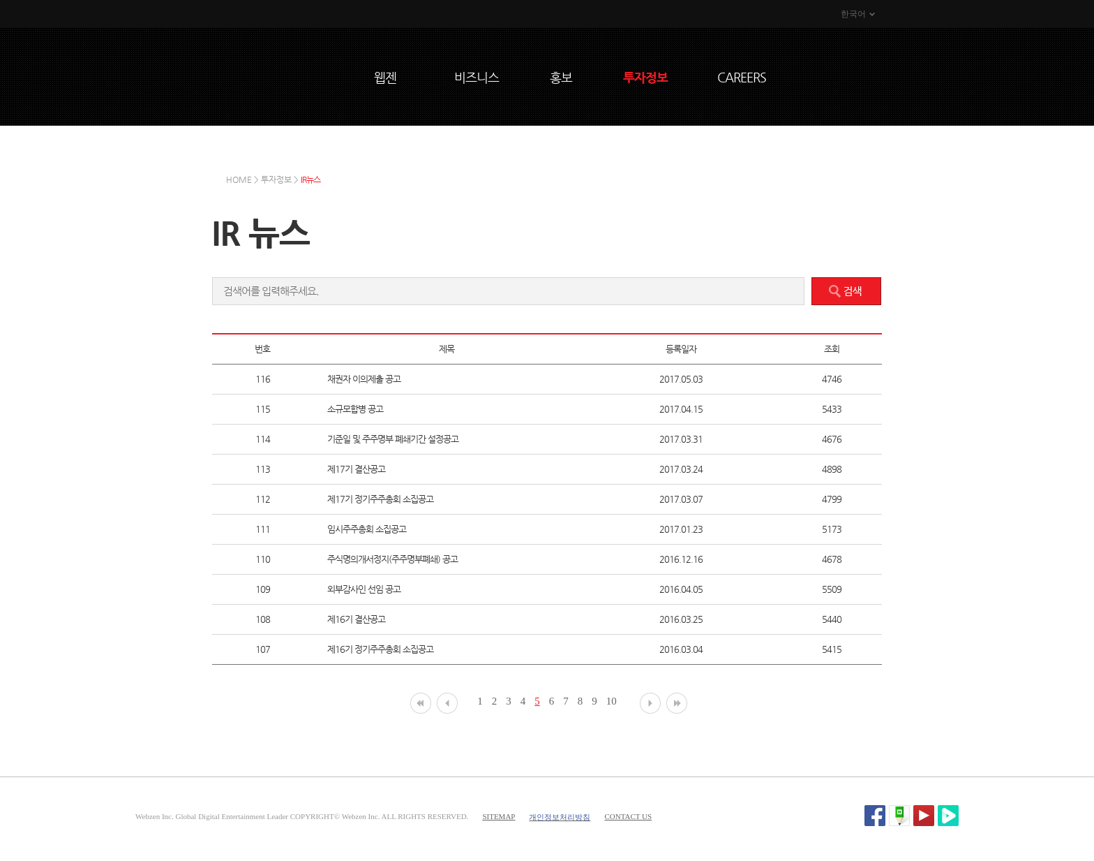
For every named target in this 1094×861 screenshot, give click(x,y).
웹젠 (385, 77)
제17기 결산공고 (356, 469)
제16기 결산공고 (356, 619)
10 (611, 701)
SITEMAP (498, 816)
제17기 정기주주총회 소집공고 (380, 499)
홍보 (561, 77)
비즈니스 (476, 77)
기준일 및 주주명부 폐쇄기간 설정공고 (392, 439)
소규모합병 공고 (355, 409)
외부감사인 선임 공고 (363, 589)
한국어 (853, 14)
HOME (239, 179)
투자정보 (645, 77)
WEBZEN (303, 75)
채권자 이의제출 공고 (363, 379)
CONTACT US (628, 816)
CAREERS (741, 77)
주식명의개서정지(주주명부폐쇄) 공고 (392, 559)
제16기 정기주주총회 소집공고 (380, 649)
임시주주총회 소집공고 (366, 529)
